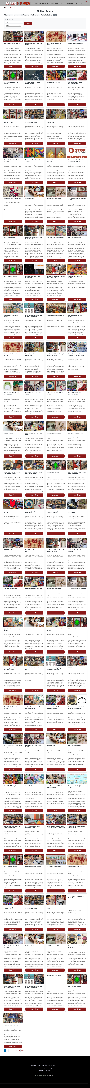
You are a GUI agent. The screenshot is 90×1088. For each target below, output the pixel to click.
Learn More (13, 66)
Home (6, 8)
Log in (85, 1)
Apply (28, 23)
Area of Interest (9, 19)
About (37, 4)
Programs (26, 15)
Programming (47, 4)
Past (55, 15)
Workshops (17, 15)
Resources (59, 4)
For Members (35, 15)
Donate (80, 4)
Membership (71, 4)
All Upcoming (13, 7)
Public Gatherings (46, 15)
